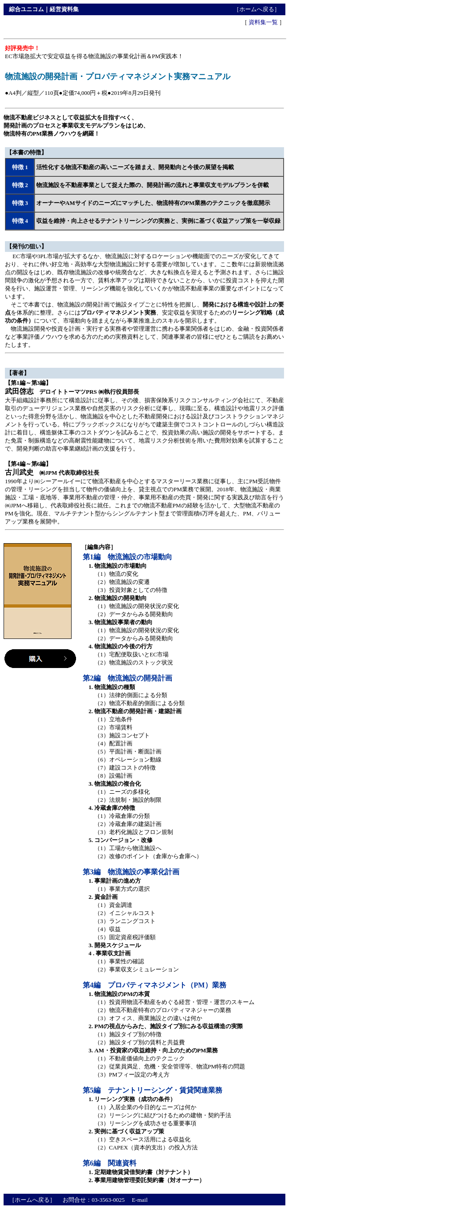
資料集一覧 (263, 22)
